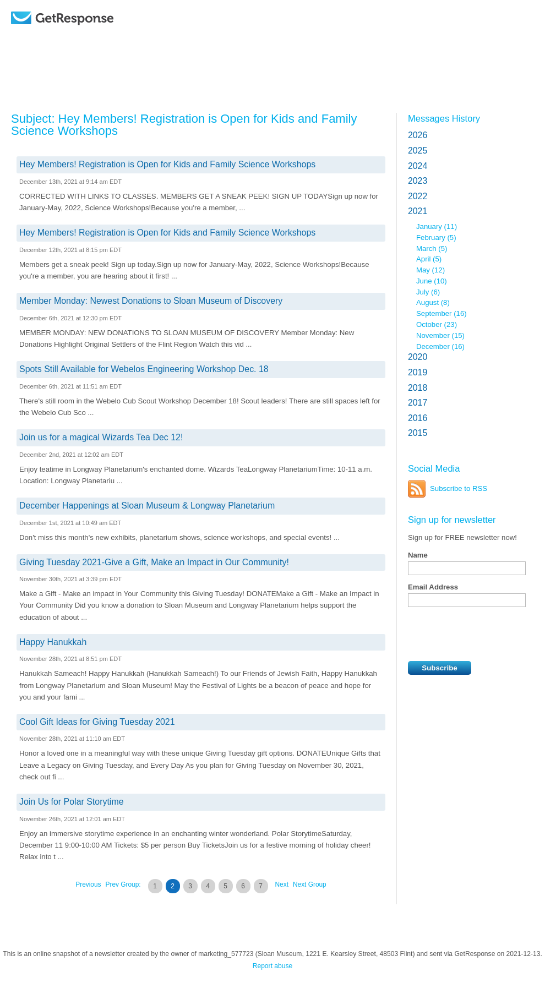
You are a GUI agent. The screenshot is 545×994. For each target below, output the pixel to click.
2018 (417, 387)
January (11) (436, 226)
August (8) (433, 302)
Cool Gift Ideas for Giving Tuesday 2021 (97, 722)
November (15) (440, 335)
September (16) (441, 313)
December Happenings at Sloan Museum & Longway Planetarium (147, 505)
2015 (417, 433)
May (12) (430, 270)
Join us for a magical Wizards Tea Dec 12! (101, 437)
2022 (417, 196)
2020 (417, 357)
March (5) (431, 248)
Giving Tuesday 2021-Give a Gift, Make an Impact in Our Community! (154, 562)
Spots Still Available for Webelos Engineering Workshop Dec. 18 (144, 369)
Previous (88, 884)
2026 (417, 135)
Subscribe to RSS (458, 488)
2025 (417, 150)
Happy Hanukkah (52, 642)
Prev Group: (123, 884)
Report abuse (273, 966)
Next (281, 884)
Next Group (309, 884)
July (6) (428, 292)
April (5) (429, 259)
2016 (417, 418)
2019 (417, 372)
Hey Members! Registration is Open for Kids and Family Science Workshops (167, 164)
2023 (417, 180)
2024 (417, 166)
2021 (417, 211)
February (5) (436, 237)
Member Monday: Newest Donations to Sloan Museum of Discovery (150, 300)
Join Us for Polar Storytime (71, 801)
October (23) (436, 324)
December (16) (440, 346)
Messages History (444, 118)
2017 (417, 402)
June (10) (431, 281)
